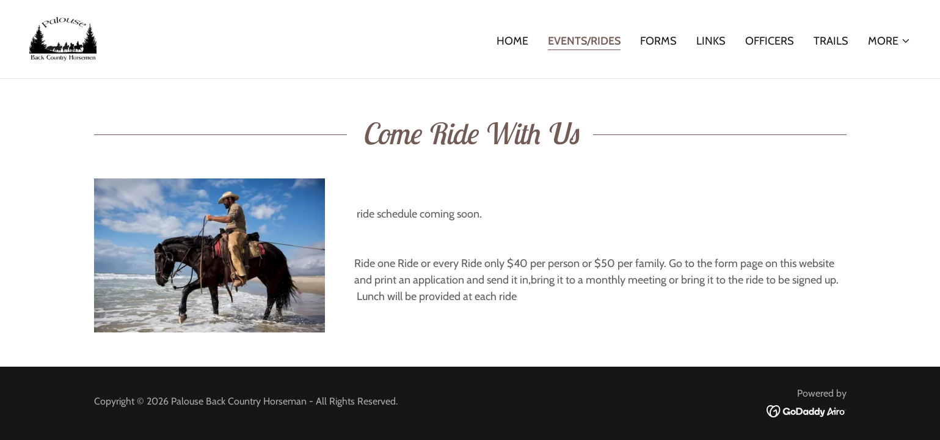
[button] (889, 41)
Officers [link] (769, 41)
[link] (63, 38)
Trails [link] (831, 41)
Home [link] (512, 41)
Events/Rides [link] (584, 41)
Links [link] (711, 41)
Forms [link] (658, 41)
